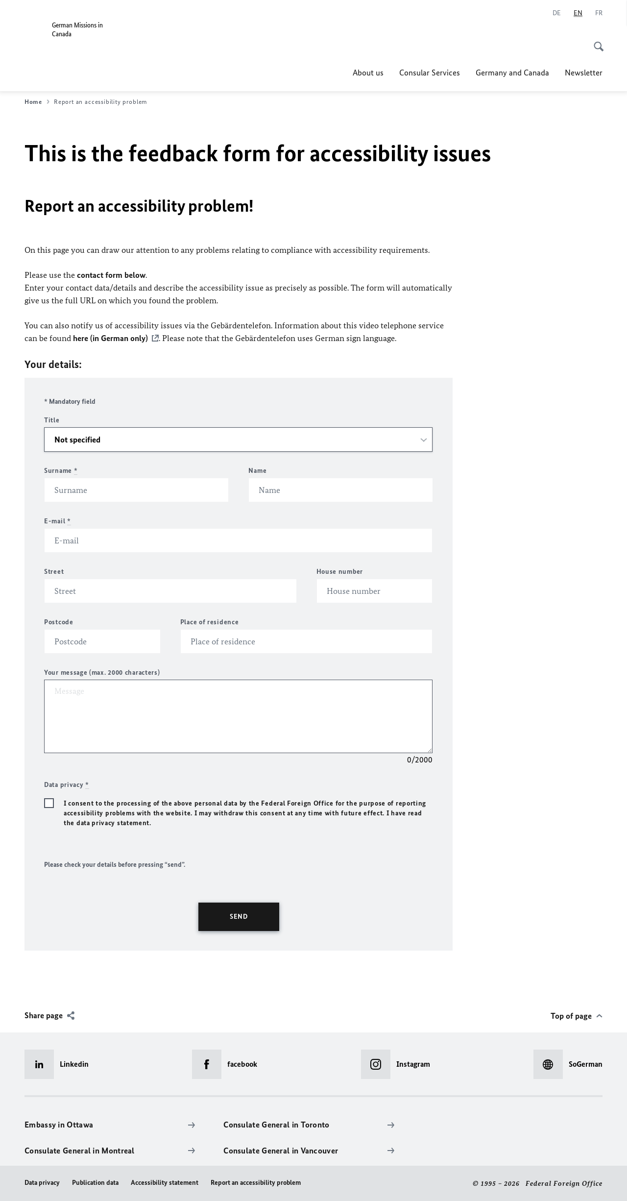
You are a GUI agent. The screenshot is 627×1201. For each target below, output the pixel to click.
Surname (60, 470)
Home (36, 102)
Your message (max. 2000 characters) (102, 672)
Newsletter (584, 72)
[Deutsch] (557, 13)
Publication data (95, 1182)
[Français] (599, 13)
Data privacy (42, 1182)
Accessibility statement (164, 1182)
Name (257, 470)
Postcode (58, 621)
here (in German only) (110, 338)
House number (339, 571)
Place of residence (209, 621)
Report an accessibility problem (256, 1182)
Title (52, 420)
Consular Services (429, 72)
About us (368, 72)
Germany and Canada (512, 72)
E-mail (57, 520)
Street (54, 571)
